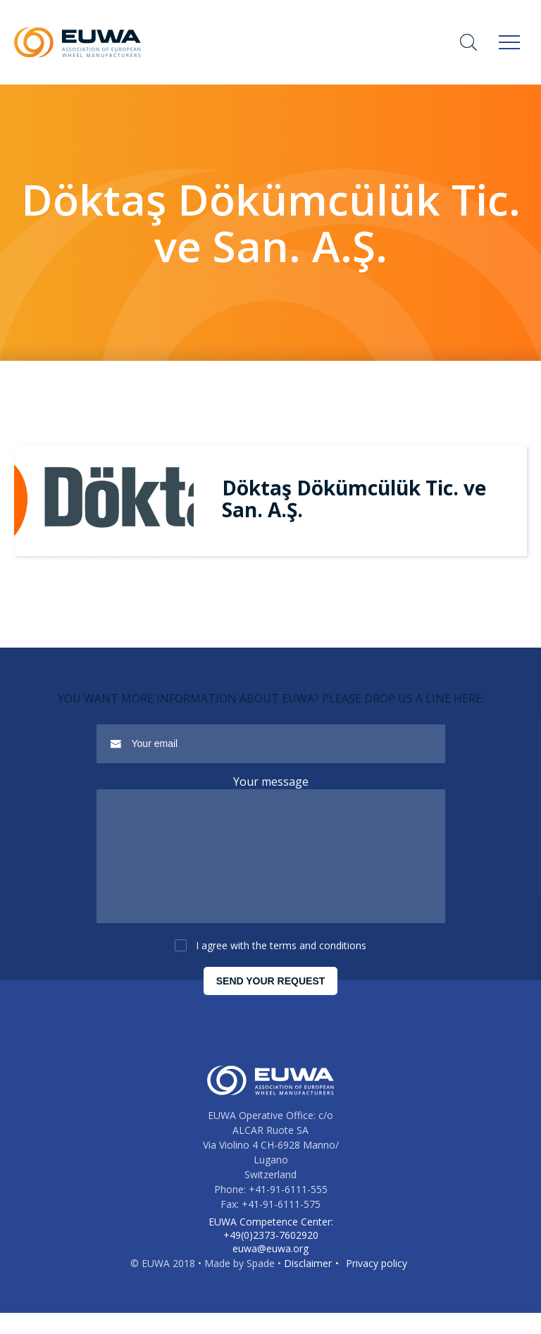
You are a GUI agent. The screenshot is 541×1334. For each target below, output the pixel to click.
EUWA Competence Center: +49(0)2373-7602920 (271, 1249)
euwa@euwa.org (270, 1269)
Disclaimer (308, 1284)
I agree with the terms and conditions (281, 966)
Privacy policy (376, 1284)
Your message (271, 781)
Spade (261, 1284)
